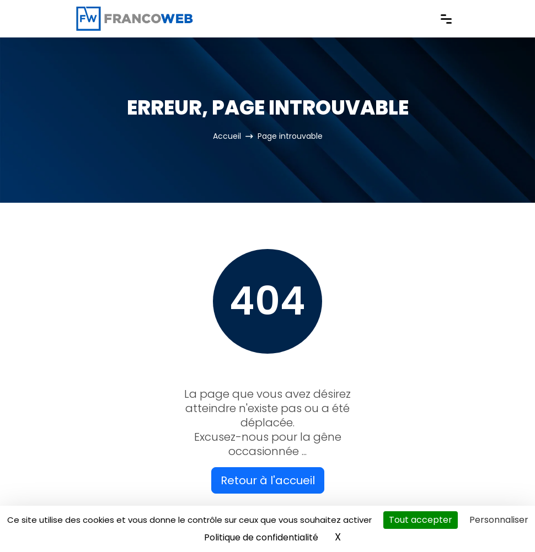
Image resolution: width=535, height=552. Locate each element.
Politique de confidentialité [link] (261, 537)
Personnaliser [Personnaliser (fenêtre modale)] (498, 519)
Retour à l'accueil (268, 480)
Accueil (227, 136)
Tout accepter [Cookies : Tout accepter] (420, 519)
